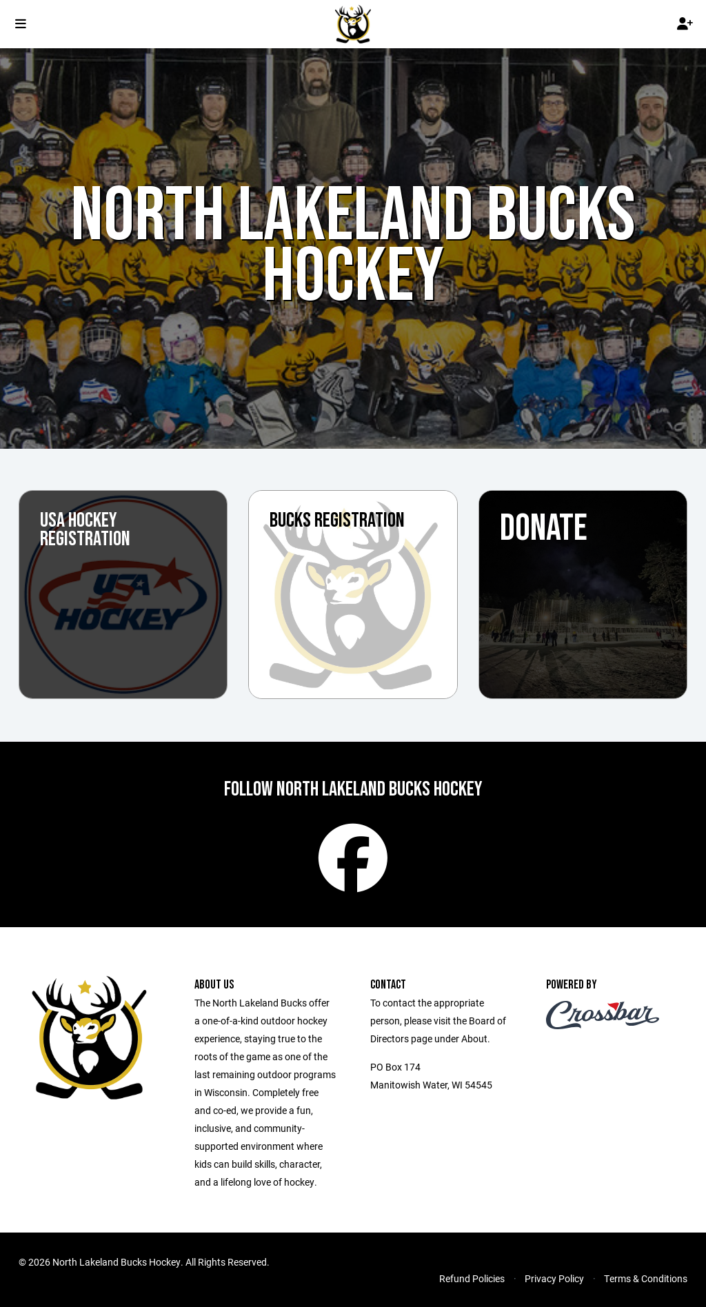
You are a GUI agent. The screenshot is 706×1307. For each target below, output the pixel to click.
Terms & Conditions (645, 1278)
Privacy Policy (554, 1278)
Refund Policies (472, 1278)
